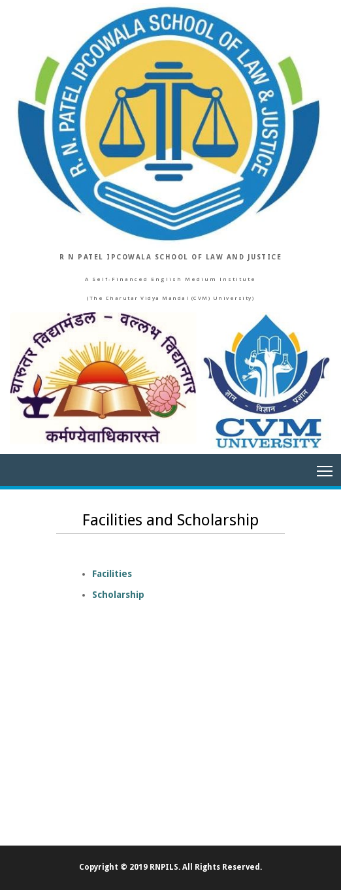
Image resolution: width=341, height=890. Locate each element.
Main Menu (325, 467)
